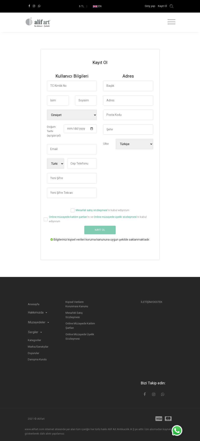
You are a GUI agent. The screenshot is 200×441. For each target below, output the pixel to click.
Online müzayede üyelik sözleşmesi (115, 216)
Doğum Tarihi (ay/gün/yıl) (54, 131)
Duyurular (33, 353)
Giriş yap (150, 6)
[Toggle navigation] (170, 22)
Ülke (106, 143)
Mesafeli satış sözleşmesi (91, 210)
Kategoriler (34, 340)
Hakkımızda (37, 312)
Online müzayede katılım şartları (68, 216)
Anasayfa (33, 304)
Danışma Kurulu (37, 359)
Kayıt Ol (162, 6)
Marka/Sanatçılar (38, 346)
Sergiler (35, 332)
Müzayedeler (38, 322)
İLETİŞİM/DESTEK (151, 301)
